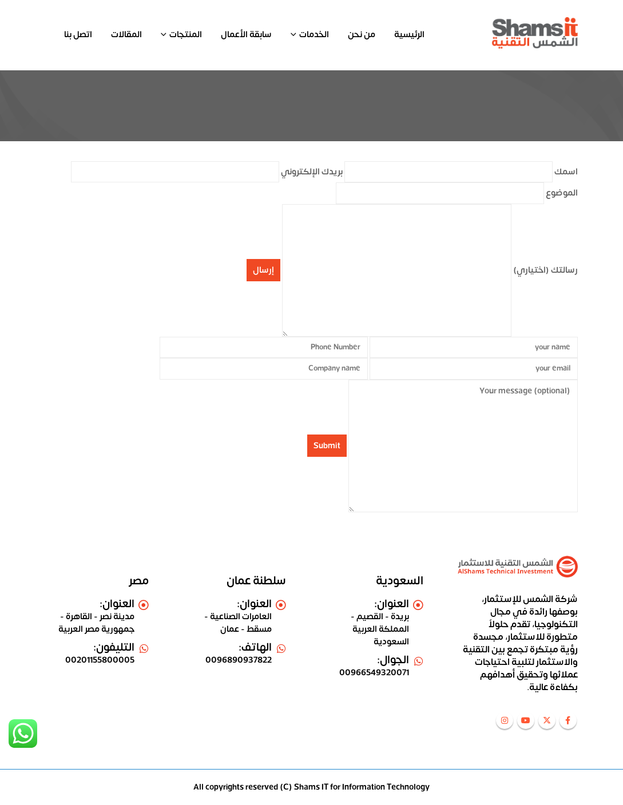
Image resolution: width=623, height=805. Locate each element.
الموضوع (457, 193)
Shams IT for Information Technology (362, 787)
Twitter (546, 720)
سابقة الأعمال (246, 34)
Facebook (568, 720)
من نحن (361, 34)
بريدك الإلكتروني (207, 172)
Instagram (504, 720)
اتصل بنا (78, 34)
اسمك (461, 172)
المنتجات (185, 34)
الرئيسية (409, 34)
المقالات (126, 34)
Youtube (525, 720)
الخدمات (314, 34)
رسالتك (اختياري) (430, 270)
